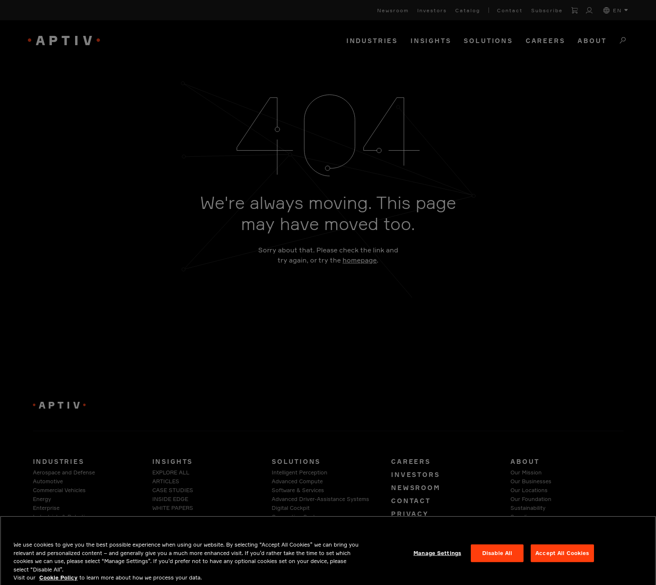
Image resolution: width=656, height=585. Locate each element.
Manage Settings (437, 555)
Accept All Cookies (562, 555)
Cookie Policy (58, 580)
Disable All (497, 555)
